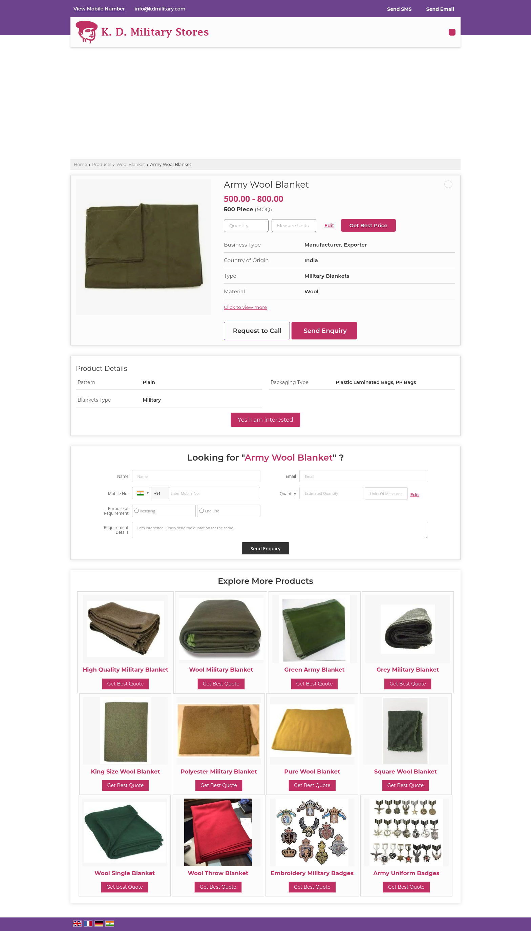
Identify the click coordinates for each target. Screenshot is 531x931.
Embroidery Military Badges (312, 873)
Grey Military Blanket (408, 669)
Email (290, 476)
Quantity (288, 493)
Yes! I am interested (265, 419)
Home (80, 164)
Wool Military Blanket (221, 669)
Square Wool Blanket (405, 771)
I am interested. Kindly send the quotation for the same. (280, 530)
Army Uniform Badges (406, 873)
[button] (99, 9)
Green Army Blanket (314, 669)
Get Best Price (368, 225)
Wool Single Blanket (124, 873)
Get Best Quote (125, 684)
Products (101, 164)
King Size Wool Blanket (125, 771)
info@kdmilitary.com (160, 9)
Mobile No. (118, 493)
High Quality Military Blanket (125, 669)
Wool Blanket (130, 164)
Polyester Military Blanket (218, 771)
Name (123, 476)
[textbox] (294, 225)
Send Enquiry (325, 331)
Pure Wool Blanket (312, 771)
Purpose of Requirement (116, 511)
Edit (329, 225)
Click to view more (245, 307)
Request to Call (257, 331)
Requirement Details (116, 530)
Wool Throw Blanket (218, 873)
